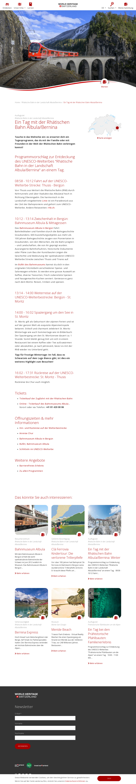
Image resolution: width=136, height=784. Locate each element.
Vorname (18, 723)
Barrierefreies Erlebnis (31, 465)
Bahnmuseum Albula (30, 549)
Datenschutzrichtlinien (75, 781)
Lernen (31, 5)
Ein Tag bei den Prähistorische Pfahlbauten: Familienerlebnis (99, 635)
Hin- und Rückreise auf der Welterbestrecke (43, 427)
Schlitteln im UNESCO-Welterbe (36, 449)
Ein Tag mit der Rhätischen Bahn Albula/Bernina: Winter (104, 553)
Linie (44, 200)
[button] (10, 50)
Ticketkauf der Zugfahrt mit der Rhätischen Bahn (46, 398)
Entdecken (7, 5)
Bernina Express (26, 632)
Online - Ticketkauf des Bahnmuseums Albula (44, 403)
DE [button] (103, 8)
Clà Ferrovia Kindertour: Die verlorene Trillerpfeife (67, 553)
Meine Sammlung (125, 5)
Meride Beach (61, 629)
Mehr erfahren (22, 573)
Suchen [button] (111, 5)
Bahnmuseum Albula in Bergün (36, 228)
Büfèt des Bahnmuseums (32, 264)
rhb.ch (51, 207)
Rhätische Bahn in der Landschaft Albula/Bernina (42, 102)
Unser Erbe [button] (19, 5)
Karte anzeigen (104, 138)
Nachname (19, 733)
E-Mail (18, 713)
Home (17, 102)
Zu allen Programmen (31, 470)
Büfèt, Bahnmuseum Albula (34, 443)
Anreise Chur (26, 433)
